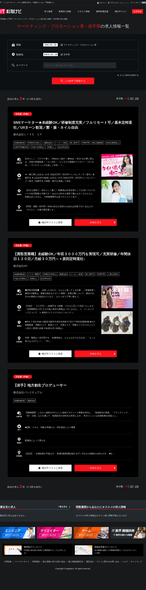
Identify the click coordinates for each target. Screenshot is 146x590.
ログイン (102, 3)
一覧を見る (62, 507)
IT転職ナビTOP (6, 19)
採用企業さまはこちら (119, 3)
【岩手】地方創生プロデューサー (40, 385)
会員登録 (137, 11)
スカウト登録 (83, 11)
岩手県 (67, 54)
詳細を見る (95, 222)
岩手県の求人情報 (60, 19)
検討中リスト (121, 11)
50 (131, 98)
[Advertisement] (71, 568)
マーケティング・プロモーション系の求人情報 (32, 19)
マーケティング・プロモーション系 (80, 45)
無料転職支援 (102, 11)
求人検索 (48, 11)
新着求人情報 (65, 11)
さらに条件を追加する (129, 75)
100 (137, 98)
